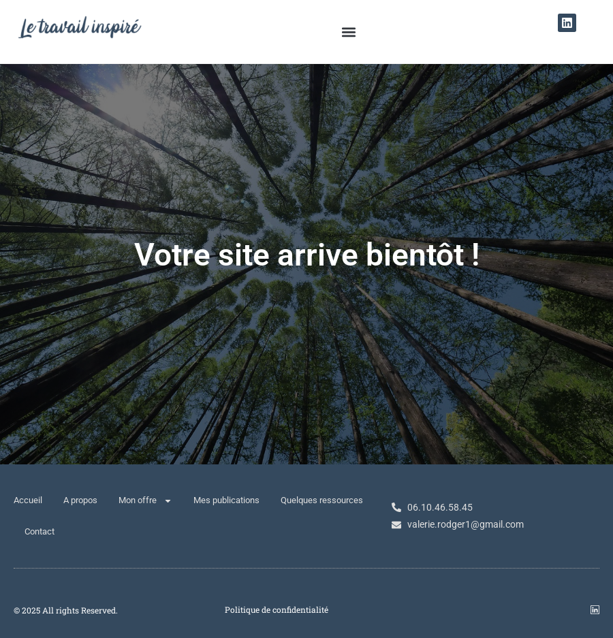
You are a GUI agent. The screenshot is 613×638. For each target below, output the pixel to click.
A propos (80, 500)
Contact (39, 531)
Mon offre (145, 501)
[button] (348, 31)
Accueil (28, 500)
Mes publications (226, 500)
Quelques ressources (322, 500)
